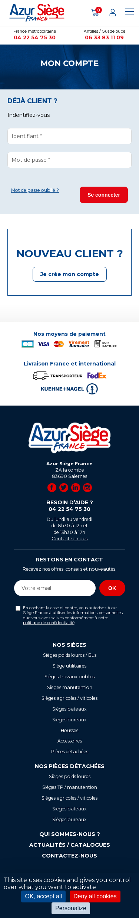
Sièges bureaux (69, 719)
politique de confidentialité (49, 622)
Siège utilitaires (69, 666)
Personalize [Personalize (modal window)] (70, 908)
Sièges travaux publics (69, 676)
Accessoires (69, 741)
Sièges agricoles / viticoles (69, 698)
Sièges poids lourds (69, 776)
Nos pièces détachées (70, 766)
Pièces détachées (69, 751)
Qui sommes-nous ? (69, 834)
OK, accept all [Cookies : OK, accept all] (43, 896)
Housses (69, 730)
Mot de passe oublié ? (35, 190)
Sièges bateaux (69, 709)
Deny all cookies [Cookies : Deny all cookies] (95, 896)
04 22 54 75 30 (35, 37)
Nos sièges (69, 644)
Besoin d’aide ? (69, 505)
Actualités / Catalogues (69, 844)
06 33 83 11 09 (104, 37)
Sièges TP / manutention (69, 787)
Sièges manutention (69, 687)
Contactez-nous (69, 538)
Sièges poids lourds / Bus (69, 655)
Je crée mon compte (69, 274)
